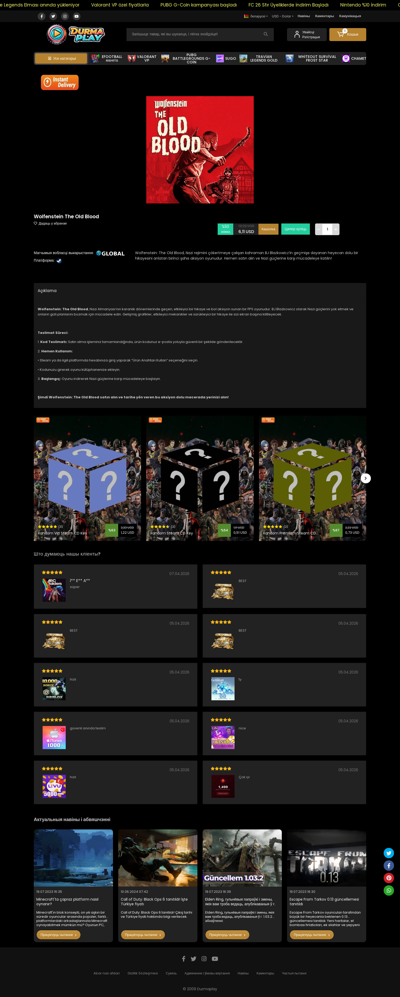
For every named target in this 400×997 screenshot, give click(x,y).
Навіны (304, 16)
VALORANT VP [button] (142, 58)
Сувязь (171, 973)
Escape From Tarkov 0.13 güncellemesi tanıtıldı (324, 902)
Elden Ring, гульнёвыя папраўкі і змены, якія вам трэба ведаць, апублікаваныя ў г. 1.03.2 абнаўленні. (240, 902)
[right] (366, 478)
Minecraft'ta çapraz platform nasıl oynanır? (67, 902)
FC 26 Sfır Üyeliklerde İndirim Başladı (300, 5)
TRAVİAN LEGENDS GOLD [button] (258, 58)
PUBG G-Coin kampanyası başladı (210, 5)
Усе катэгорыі (62, 58)
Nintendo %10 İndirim (374, 5)
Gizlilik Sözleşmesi (143, 973)
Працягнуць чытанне (59, 934)
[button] (347, 34)
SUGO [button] (226, 58)
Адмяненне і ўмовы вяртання (207, 973)
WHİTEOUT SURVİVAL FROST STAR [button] (311, 58)
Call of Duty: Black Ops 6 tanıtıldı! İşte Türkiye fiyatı (154, 902)
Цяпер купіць (295, 229)
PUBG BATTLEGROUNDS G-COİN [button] (185, 58)
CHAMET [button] (354, 58)
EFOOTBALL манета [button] (106, 58)
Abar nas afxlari (107, 973)
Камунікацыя (350, 16)
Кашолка (268, 229)
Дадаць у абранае (50, 223)
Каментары (324, 16)
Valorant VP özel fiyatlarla (131, 5)
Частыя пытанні (294, 973)
